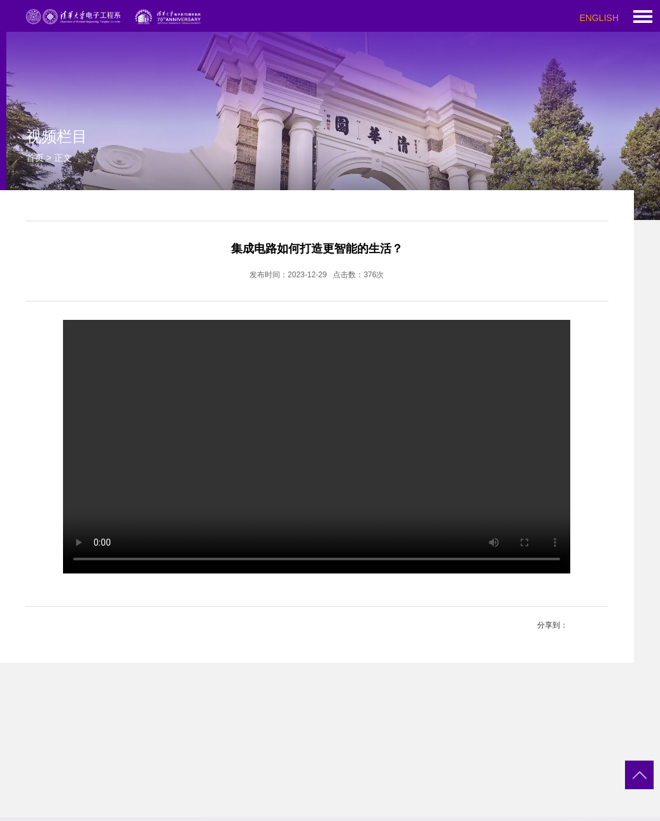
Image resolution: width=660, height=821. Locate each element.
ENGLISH (599, 18)
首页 (35, 158)
